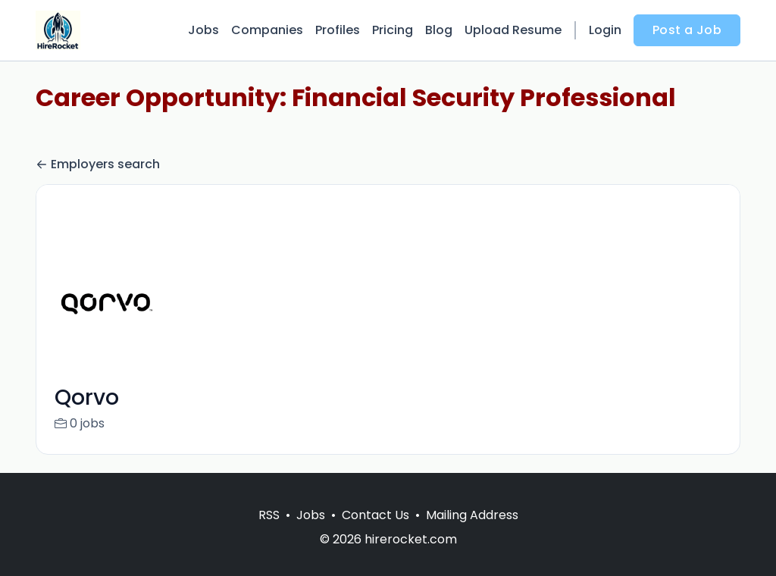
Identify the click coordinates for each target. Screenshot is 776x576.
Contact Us (375, 533)
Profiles (337, 30)
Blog (438, 30)
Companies (267, 30)
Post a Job (686, 30)
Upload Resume (513, 30)
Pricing (392, 30)
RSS (269, 533)
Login (605, 30)
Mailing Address (472, 533)
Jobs (203, 30)
